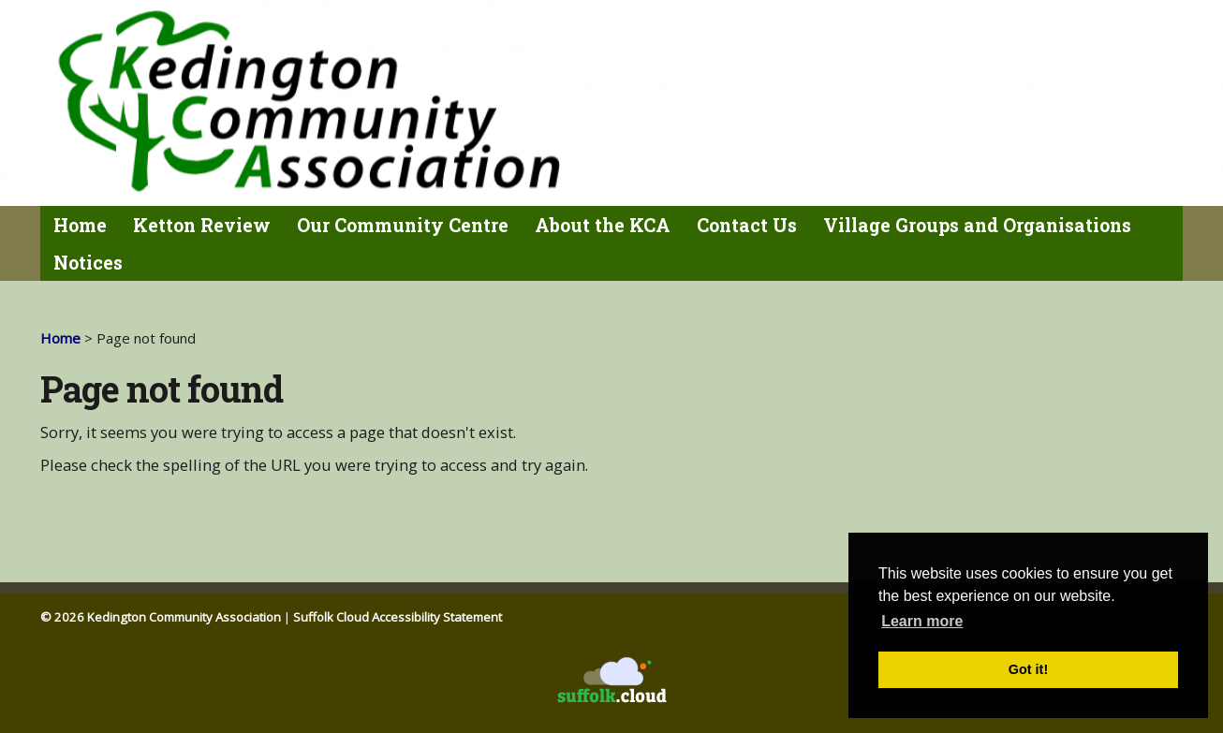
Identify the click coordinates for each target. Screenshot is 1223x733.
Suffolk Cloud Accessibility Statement (397, 616)
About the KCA (602, 225)
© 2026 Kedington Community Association (160, 616)
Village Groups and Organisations (977, 225)
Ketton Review (202, 225)
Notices (88, 262)
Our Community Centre (402, 225)
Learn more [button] (922, 621)
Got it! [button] (1028, 669)
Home (80, 225)
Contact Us (747, 225)
